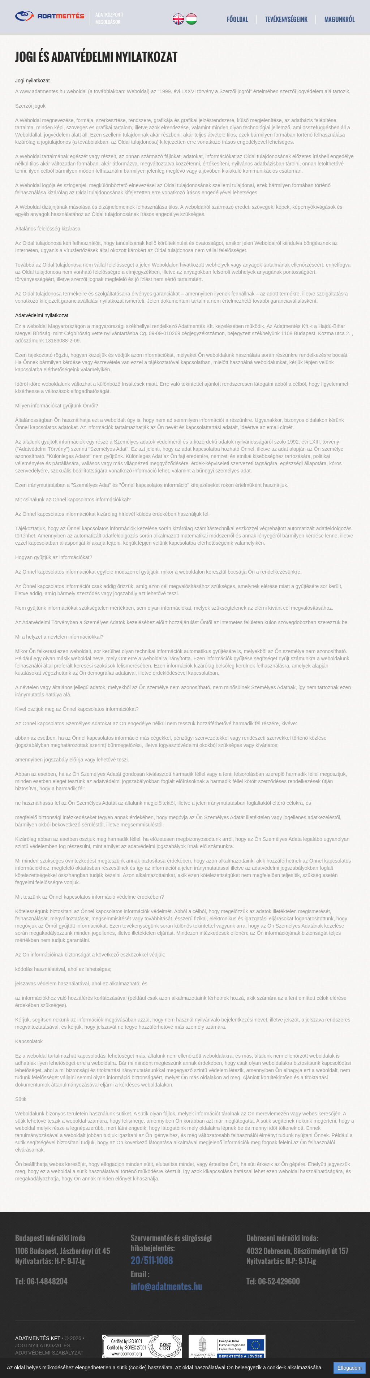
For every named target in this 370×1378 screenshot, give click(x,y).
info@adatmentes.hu (166, 1286)
